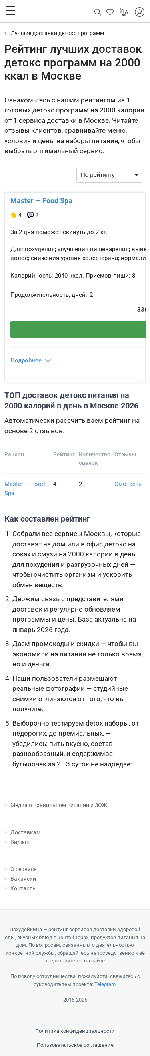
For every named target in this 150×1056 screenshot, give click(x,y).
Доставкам (25, 832)
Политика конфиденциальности (75, 1031)
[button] (10, 10)
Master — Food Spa (41, 200)
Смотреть (128, 484)
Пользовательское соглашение (75, 1045)
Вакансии (23, 879)
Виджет (20, 842)
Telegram (105, 984)
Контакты (23, 888)
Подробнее (26, 360)
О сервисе (23, 869)
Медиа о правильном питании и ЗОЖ (58, 805)
